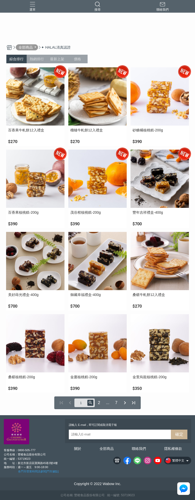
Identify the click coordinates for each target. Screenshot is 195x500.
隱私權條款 (173, 448)
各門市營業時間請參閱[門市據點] (38, 471)
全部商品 (107, 448)
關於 (77, 448)
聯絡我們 (139, 448)
